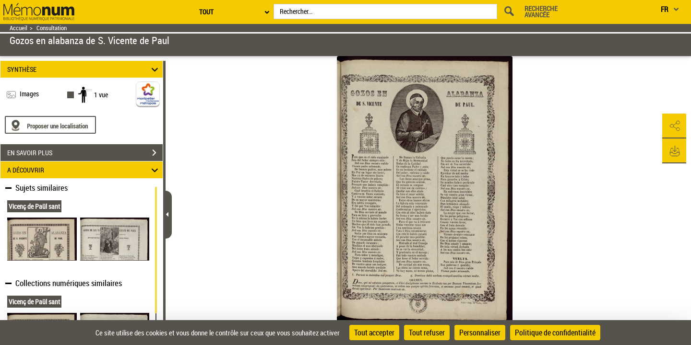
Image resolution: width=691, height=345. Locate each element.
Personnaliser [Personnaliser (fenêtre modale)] (479, 332)
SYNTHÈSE (84, 69)
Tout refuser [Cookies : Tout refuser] (427, 332)
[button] (674, 126)
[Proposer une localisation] (50, 125)
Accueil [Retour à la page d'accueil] (18, 28)
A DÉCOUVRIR (84, 169)
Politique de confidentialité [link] (555, 332)
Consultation (51, 28)
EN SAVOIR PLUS (85, 153)
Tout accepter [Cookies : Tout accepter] (374, 332)
